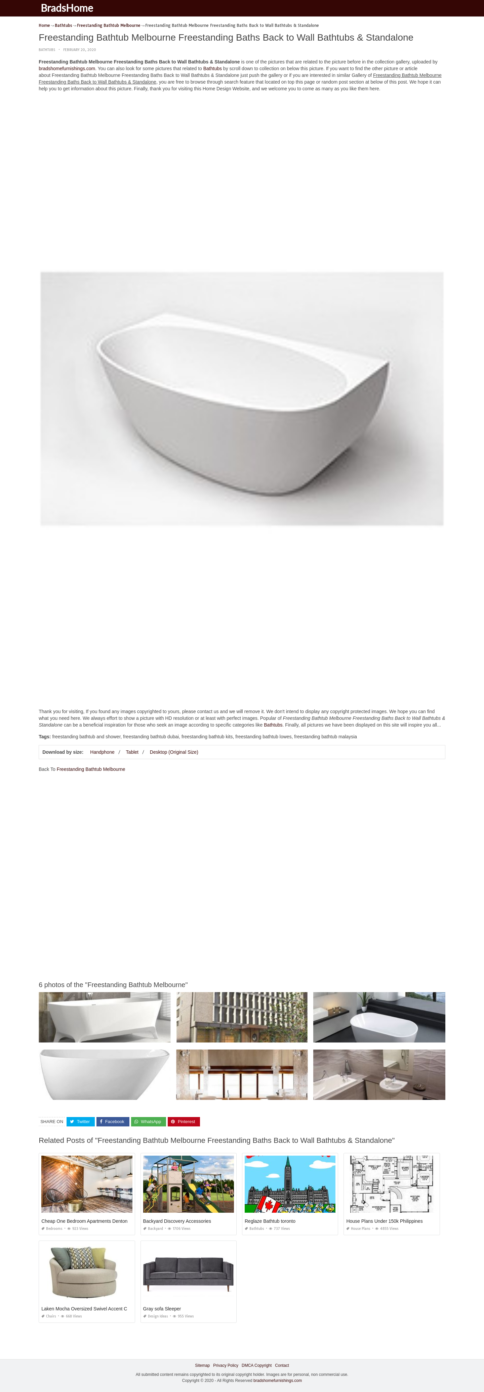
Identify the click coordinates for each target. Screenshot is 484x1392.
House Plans (358, 1228)
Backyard (153, 1228)
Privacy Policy (225, 1365)
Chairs (48, 1316)
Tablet (132, 752)
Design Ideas (155, 1316)
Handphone (102, 752)
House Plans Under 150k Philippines (384, 1221)
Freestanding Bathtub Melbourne (91, 769)
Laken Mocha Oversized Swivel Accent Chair (88, 1308)
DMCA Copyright (257, 1365)
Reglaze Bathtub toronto (270, 1221)
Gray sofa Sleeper (162, 1308)
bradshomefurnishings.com (67, 68)
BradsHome (68, 8)
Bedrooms (52, 1228)
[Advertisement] (242, 144)
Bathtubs (47, 50)
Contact (282, 1365)
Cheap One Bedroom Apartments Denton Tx (87, 1221)
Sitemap (202, 1365)
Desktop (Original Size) (174, 752)
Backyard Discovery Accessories (177, 1221)
